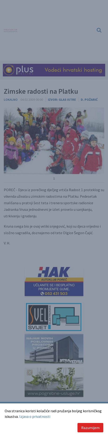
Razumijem (90, 427)
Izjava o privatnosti (34, 416)
